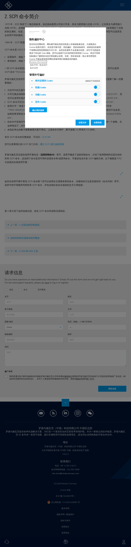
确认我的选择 (38, 110)
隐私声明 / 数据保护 (38, 65)
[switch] (97, 87)
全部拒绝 (98, 122)
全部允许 (82, 122)
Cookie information (38, 62)
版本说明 (34, 68)
